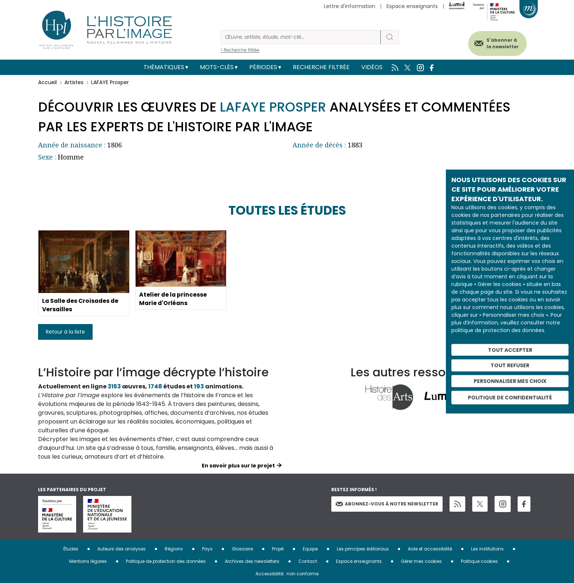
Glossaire (242, 549)
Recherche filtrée (321, 67)
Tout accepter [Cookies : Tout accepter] (510, 349)
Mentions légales (88, 561)
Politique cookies (479, 561)
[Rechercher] (300, 37)
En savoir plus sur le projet (238, 465)
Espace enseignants (412, 6)
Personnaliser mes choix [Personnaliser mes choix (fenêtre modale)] (510, 381)
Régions (174, 549)
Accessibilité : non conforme (287, 574)
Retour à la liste (65, 331)
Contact (307, 561)
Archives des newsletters (252, 561)
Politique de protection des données (166, 561)
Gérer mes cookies (421, 561)
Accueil (47, 82)
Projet (278, 549)
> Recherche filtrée (240, 50)
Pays (207, 549)
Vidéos (372, 67)
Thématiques (164, 67)
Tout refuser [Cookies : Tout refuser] (510, 365)
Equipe (310, 549)
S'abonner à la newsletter (501, 43)
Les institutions (487, 549)
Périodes (263, 67)
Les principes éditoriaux (363, 549)
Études (70, 549)
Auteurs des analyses (121, 549)
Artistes (73, 82)
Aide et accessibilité (430, 549)
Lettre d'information (349, 6)
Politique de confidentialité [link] (510, 397)
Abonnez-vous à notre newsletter (387, 504)
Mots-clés (217, 67)
